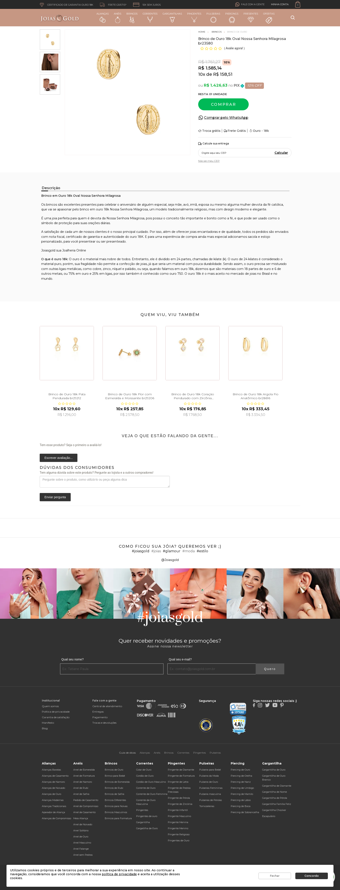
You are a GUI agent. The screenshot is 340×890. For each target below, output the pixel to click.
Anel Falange (81, 848)
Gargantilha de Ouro (273, 769)
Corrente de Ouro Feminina (151, 794)
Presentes (251, 17)
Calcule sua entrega (213, 144)
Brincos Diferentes (115, 800)
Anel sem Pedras (83, 854)
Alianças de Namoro (53, 781)
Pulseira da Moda (209, 775)
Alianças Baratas (51, 769)
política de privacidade (119, 874)
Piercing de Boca (240, 806)
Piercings (231, 17)
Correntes (150, 17)
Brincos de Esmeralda (117, 781)
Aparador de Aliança (53, 812)
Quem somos (50, 706)
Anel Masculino (82, 842)
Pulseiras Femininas (210, 787)
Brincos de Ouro (114, 769)
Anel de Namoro (82, 781)
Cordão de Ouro (145, 775)
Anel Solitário (80, 830)
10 (201, 74)
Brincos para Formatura (118, 818)
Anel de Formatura (84, 775)
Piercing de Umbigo (242, 787)
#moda (188, 551)
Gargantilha (143, 822)
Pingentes (194, 17)
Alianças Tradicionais (54, 806)
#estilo (202, 551)
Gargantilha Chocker (274, 810)
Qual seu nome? (72, 659)
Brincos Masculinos (116, 812)
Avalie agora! (235, 48)
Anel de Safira (81, 794)
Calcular (281, 153)
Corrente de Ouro (145, 787)
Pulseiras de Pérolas (210, 800)
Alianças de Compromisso (56, 818)
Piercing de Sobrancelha (245, 812)
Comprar (223, 104)
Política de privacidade (56, 711)
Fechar (275, 875)
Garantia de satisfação (55, 717)
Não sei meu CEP (209, 160)
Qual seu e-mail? (180, 659)
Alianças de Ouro (51, 794)
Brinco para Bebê (115, 775)
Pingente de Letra (178, 781)
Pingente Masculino (179, 816)
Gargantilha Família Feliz (276, 804)
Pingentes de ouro (146, 816)
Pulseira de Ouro (208, 781)
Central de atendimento (107, 706)
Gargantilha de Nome (274, 791)
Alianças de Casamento (55, 775)
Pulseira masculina (210, 794)
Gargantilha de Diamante (276, 785)
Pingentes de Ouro (178, 840)
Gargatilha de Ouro (147, 828)
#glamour (171, 551)
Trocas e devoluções (104, 722)
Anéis (117, 17)
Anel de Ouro (80, 836)
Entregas (98, 711)
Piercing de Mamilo (242, 794)
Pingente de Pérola (179, 797)
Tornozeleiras (206, 806)
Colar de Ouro (143, 769)
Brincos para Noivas (116, 806)
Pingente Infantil (178, 810)
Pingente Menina (178, 822)
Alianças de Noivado (53, 787)
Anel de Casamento (84, 812)
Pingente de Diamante (181, 769)
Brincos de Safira (114, 794)
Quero (270, 669)
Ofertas (269, 18)
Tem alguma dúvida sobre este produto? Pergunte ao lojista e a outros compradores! (96, 472)
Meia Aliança (80, 818)
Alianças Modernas (53, 800)
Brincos (131, 17)
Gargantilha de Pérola (274, 797)
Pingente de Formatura (181, 775)
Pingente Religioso (179, 834)
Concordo (311, 875)
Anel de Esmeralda (84, 769)
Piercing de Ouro (240, 769)
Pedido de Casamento (85, 800)
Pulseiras (213, 17)
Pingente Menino (178, 828)
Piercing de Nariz (241, 781)
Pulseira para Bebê (210, 769)
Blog (45, 728)
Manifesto (48, 722)
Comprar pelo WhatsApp (226, 118)
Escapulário (268, 816)
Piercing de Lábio (241, 800)
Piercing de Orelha (241, 775)
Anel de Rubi (80, 787)
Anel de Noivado (82, 824)
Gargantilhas (172, 17)
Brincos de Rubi (114, 787)
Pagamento (100, 717)
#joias (156, 551)
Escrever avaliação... (58, 458)
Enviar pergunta (55, 497)
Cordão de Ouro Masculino (151, 781)
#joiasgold (140, 551)
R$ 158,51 (222, 74)
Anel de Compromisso (85, 806)
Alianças (102, 17)
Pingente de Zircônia (180, 804)
